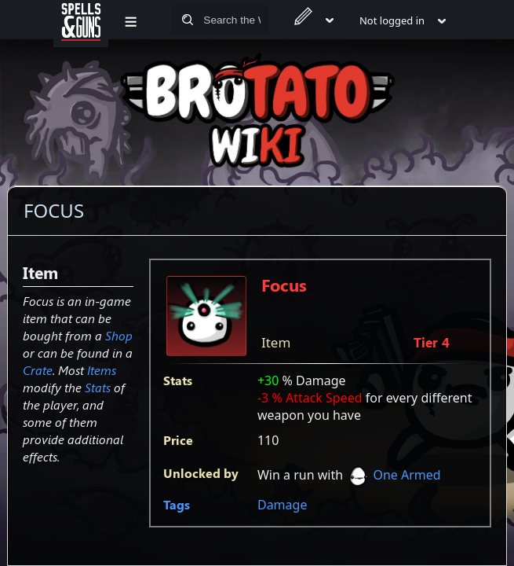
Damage (282, 504)
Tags (176, 504)
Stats (98, 387)
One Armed (406, 474)
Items (101, 370)
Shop (119, 335)
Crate (38, 370)
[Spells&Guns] (80, 19)
